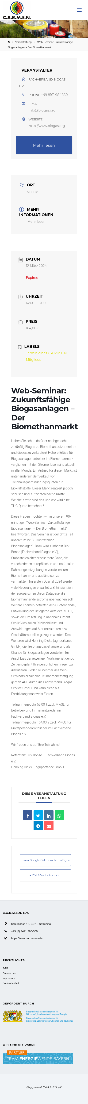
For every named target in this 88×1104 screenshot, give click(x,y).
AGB (5, 968)
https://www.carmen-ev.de (26, 938)
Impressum (9, 978)
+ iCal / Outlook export (45, 875)
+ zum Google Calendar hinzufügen (45, 860)
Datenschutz (9, 973)
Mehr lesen (44, 145)
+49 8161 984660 (54, 95)
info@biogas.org (42, 110)
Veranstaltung (23, 42)
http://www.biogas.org (47, 126)
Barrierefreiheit (11, 983)
